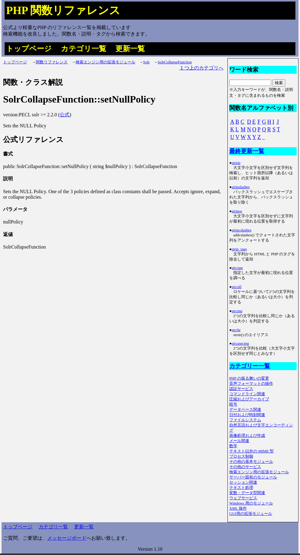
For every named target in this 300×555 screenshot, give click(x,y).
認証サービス (241, 389)
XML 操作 (238, 508)
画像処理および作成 (247, 435)
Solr (146, 62)
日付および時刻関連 (247, 415)
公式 (64, 114)
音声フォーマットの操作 (251, 383)
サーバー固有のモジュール (253, 477)
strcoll (237, 287)
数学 (233, 446)
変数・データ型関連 (247, 493)
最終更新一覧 (246, 151)
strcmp (237, 311)
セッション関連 (243, 482)
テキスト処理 (241, 488)
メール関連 (239, 441)
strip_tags (239, 249)
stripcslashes (242, 230)
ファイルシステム (245, 420)
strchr (236, 330)
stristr (236, 163)
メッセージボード (66, 538)
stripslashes (241, 187)
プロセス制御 (241, 456)
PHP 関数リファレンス (63, 10)
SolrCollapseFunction (175, 62)
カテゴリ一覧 (83, 49)
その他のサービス (245, 467)
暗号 (233, 404)
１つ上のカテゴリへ (201, 67)
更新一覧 (130, 49)
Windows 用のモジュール (251, 503)
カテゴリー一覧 (249, 366)
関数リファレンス (52, 62)
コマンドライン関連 (247, 394)
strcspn (237, 268)
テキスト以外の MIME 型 (251, 451)
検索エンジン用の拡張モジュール (105, 62)
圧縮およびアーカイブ (249, 399)
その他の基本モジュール (251, 461)
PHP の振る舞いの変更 (249, 378)
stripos (237, 211)
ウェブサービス (243, 498)
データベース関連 (245, 409)
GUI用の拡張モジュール (250, 514)
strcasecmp (240, 343)
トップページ (29, 49)
